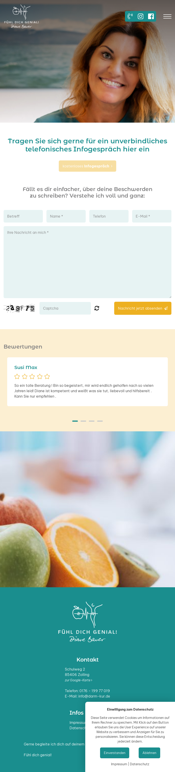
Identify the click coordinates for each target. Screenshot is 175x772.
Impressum (79, 722)
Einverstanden (114, 753)
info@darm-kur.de (94, 696)
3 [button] (91, 421)
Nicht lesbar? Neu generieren (96, 308)
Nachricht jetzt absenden (143, 308)
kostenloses (87, 166)
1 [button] (75, 421)
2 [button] (83, 421)
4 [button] (100, 421)
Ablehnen (149, 753)
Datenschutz (81, 728)
